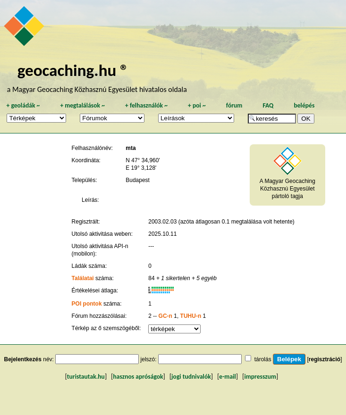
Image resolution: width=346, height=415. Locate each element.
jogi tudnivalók (191, 377)
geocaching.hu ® (73, 70)
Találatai (83, 278)
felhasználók (146, 105)
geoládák (23, 105)
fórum (234, 105)
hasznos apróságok (138, 377)
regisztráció (324, 359)
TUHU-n (191, 316)
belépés (304, 105)
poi (197, 105)
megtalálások (82, 105)
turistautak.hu (86, 377)
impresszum (260, 377)
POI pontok (87, 303)
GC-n (165, 316)
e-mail (227, 377)
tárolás (262, 359)
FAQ (267, 105)
